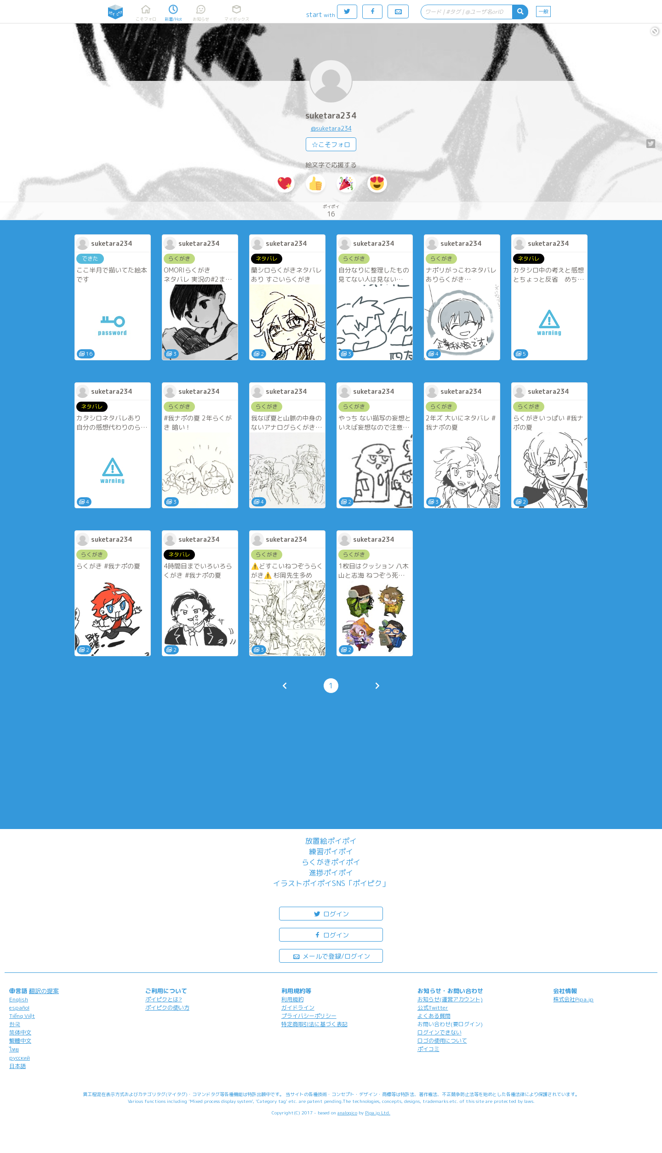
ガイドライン (297, 1007)
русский (19, 1058)
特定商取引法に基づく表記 (314, 1024)
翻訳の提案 (44, 991)
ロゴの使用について (442, 1041)
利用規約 (292, 999)
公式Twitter (432, 1007)
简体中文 (20, 1032)
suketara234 (331, 115)
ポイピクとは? (163, 999)
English (18, 999)
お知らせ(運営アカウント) (450, 999)
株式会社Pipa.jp (573, 999)
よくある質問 (434, 1016)
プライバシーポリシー (309, 1016)
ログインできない (439, 1032)
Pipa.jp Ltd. (377, 1112)
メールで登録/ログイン (331, 955)
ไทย (14, 1049)
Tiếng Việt (22, 1016)
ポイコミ (428, 1049)
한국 (14, 1024)
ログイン (331, 913)
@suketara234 (331, 128)
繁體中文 (20, 1041)
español (19, 1007)
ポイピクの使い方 (167, 1007)
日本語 (17, 1066)
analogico (347, 1112)
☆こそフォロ (331, 144)
